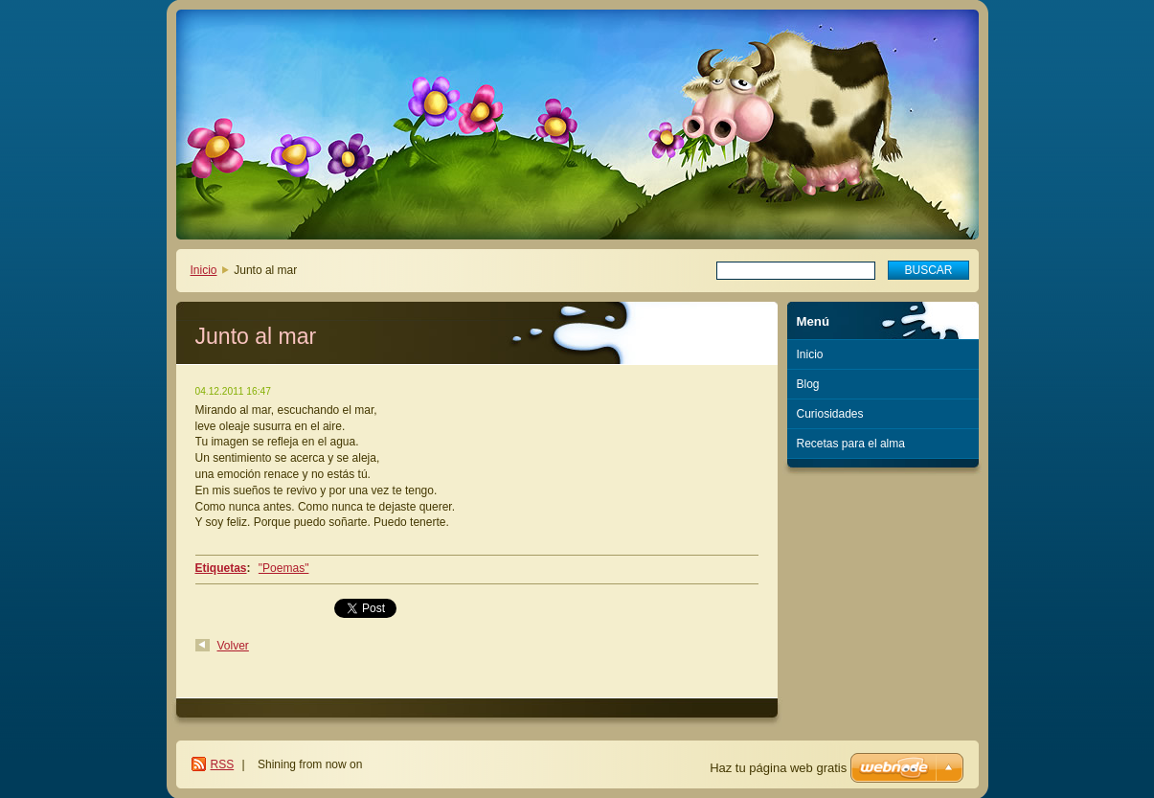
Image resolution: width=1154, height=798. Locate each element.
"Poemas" (284, 568)
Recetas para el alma (851, 443)
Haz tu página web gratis (778, 768)
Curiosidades (830, 414)
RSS (223, 764)
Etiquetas (221, 568)
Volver (233, 645)
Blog (808, 384)
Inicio (204, 270)
